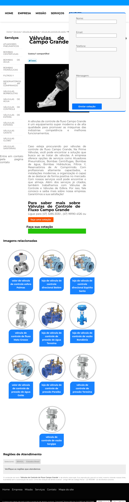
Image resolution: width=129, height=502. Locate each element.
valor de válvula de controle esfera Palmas (19, 284)
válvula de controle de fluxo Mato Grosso (20, 334)
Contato (52, 484)
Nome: (79, 20)
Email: (79, 34)
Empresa (24, 13)
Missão (41, 13)
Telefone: (79, 48)
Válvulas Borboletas (10, 92)
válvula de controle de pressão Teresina (84, 386)
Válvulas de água (11, 100)
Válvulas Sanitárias (9, 147)
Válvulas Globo (8, 139)
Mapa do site (66, 484)
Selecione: (9, 456)
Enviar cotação (86, 106)
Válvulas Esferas (8, 123)
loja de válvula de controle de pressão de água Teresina (52, 335)
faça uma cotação (41, 219)
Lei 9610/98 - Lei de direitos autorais (100, 475)
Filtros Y (8, 75)
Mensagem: (79, 86)
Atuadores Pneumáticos (11, 45)
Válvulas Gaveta (8, 131)
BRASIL (20, 456)
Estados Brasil (32, 456)
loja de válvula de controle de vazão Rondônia (83, 334)
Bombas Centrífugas (11, 53)
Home (9, 13)
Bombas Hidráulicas (10, 68)
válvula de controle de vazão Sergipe (52, 437)
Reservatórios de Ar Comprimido (12, 83)
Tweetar (32, 60)
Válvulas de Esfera (11, 116)
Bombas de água (11, 61)
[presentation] (96, 62)
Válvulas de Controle (11, 108)
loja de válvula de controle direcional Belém (52, 284)
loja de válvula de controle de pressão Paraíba (52, 386)
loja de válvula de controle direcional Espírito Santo (84, 284)
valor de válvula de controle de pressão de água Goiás (19, 388)
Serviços (57, 13)
